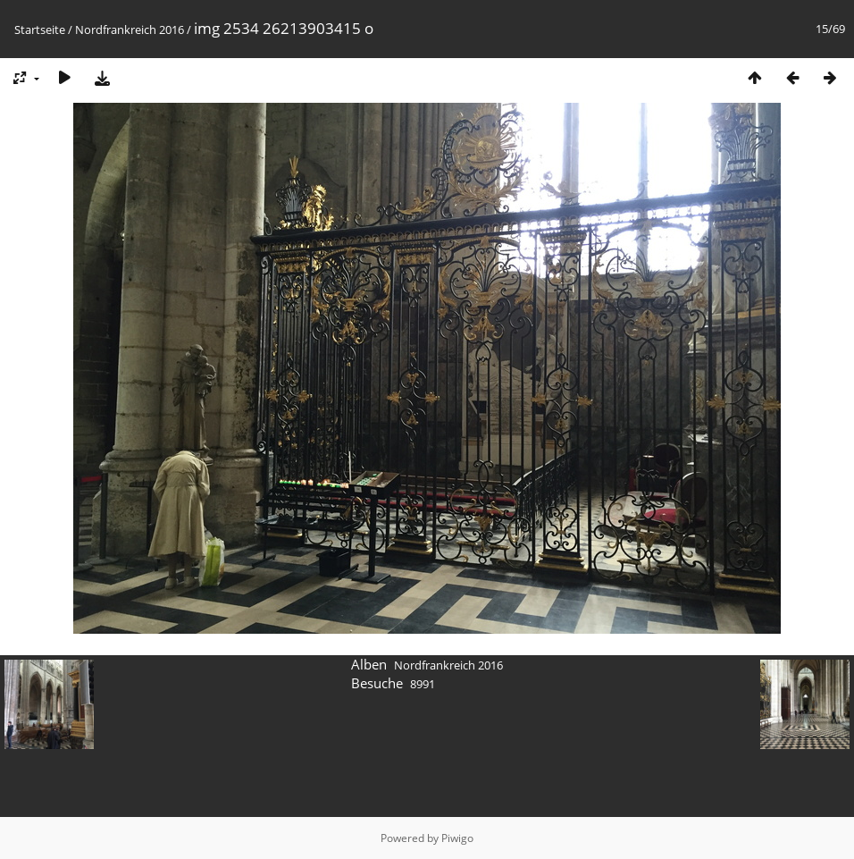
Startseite (39, 29)
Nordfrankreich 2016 (129, 29)
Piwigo (457, 838)
